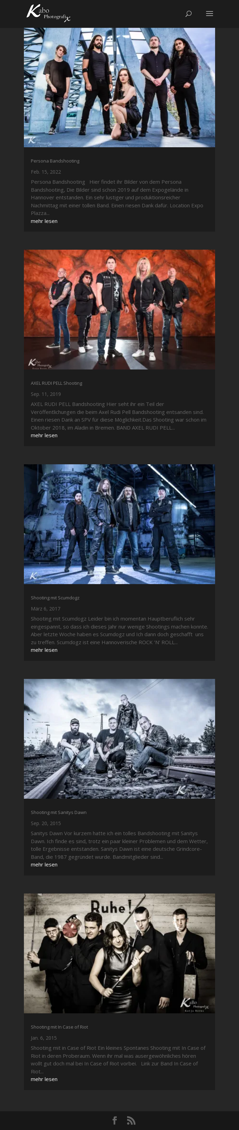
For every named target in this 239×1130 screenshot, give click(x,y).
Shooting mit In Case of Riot (59, 1027)
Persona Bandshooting (55, 161)
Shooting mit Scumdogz (55, 598)
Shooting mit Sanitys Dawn (59, 812)
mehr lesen (44, 220)
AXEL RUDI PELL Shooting (56, 383)
